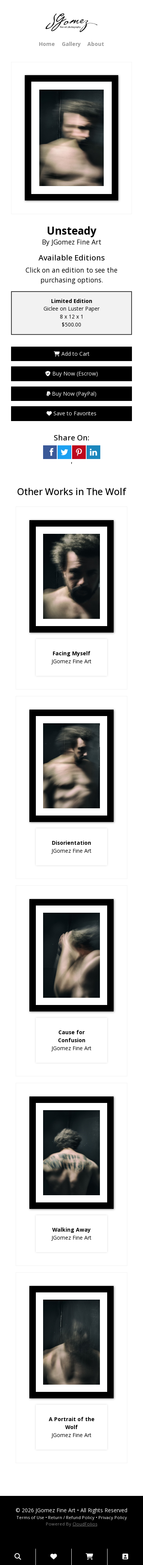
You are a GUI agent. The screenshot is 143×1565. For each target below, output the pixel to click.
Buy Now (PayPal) (71, 393)
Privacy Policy (112, 1517)
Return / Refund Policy (71, 1517)
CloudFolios (84, 1524)
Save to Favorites (71, 413)
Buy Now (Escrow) (71, 373)
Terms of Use (30, 1517)
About (95, 43)
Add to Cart (72, 353)
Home (47, 43)
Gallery (71, 43)
